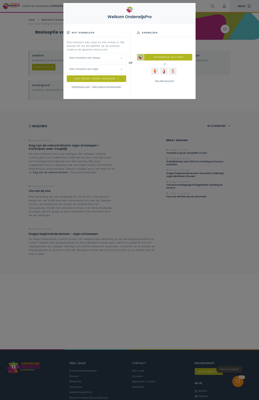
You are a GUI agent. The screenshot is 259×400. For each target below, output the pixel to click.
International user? (81, 87)
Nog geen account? (164, 81)
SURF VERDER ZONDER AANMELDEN (96, 78)
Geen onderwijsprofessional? (106, 87)
